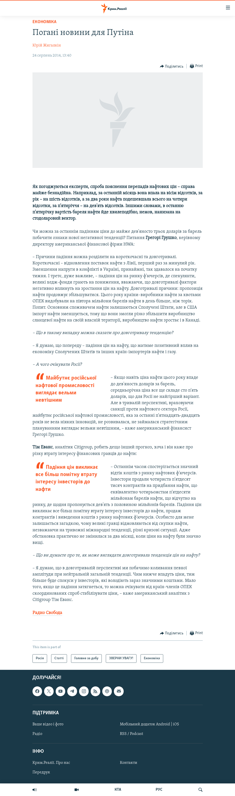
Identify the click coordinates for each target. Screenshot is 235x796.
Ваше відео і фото (47, 724)
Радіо (37, 734)
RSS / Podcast (131, 734)
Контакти (128, 763)
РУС (159, 790)
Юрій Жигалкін (46, 45)
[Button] (172, 66)
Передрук (41, 773)
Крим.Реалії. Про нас (51, 763)
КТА (118, 790)
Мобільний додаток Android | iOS (149, 724)
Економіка (44, 22)
